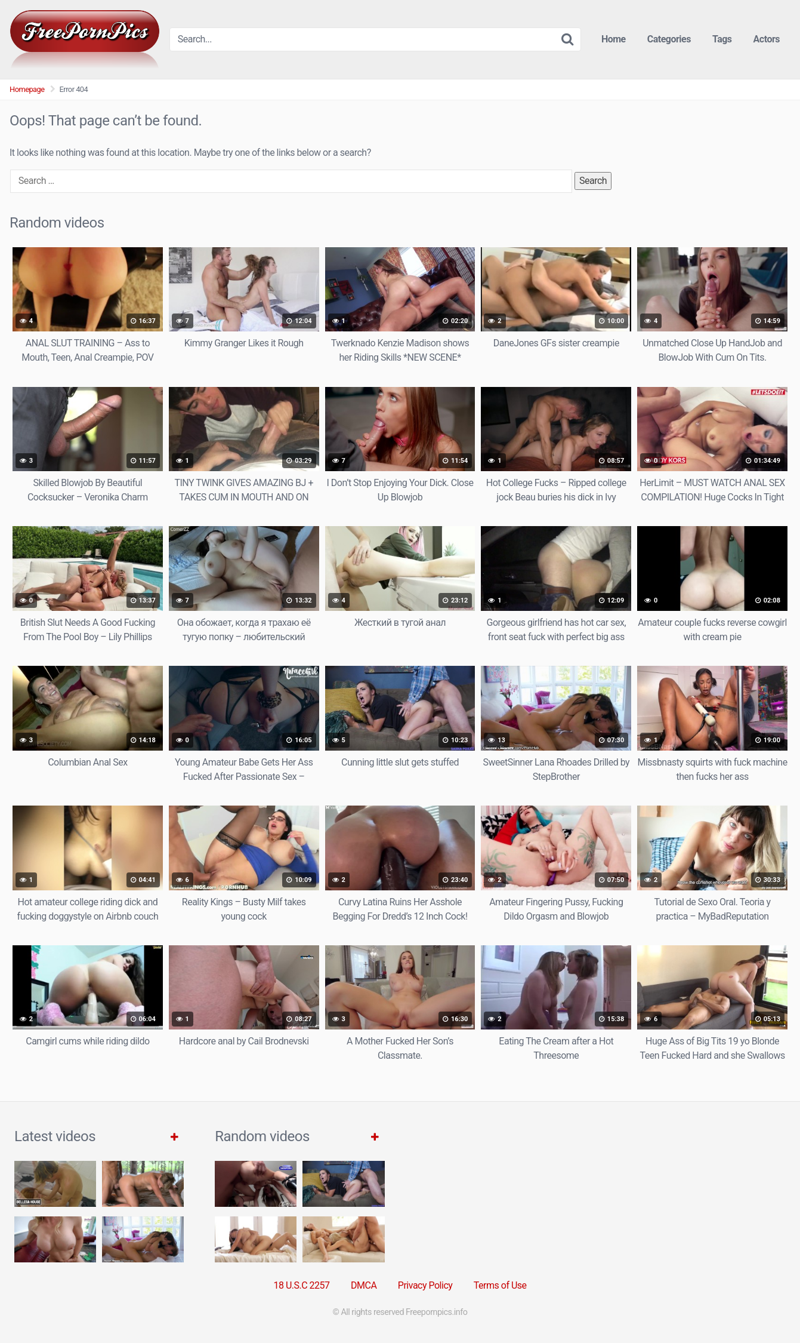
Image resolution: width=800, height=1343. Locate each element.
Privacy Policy (425, 1285)
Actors (766, 39)
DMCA (363, 1285)
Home (613, 39)
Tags (722, 39)
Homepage (27, 89)
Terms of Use (500, 1285)
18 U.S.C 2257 (301, 1285)
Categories (669, 39)
